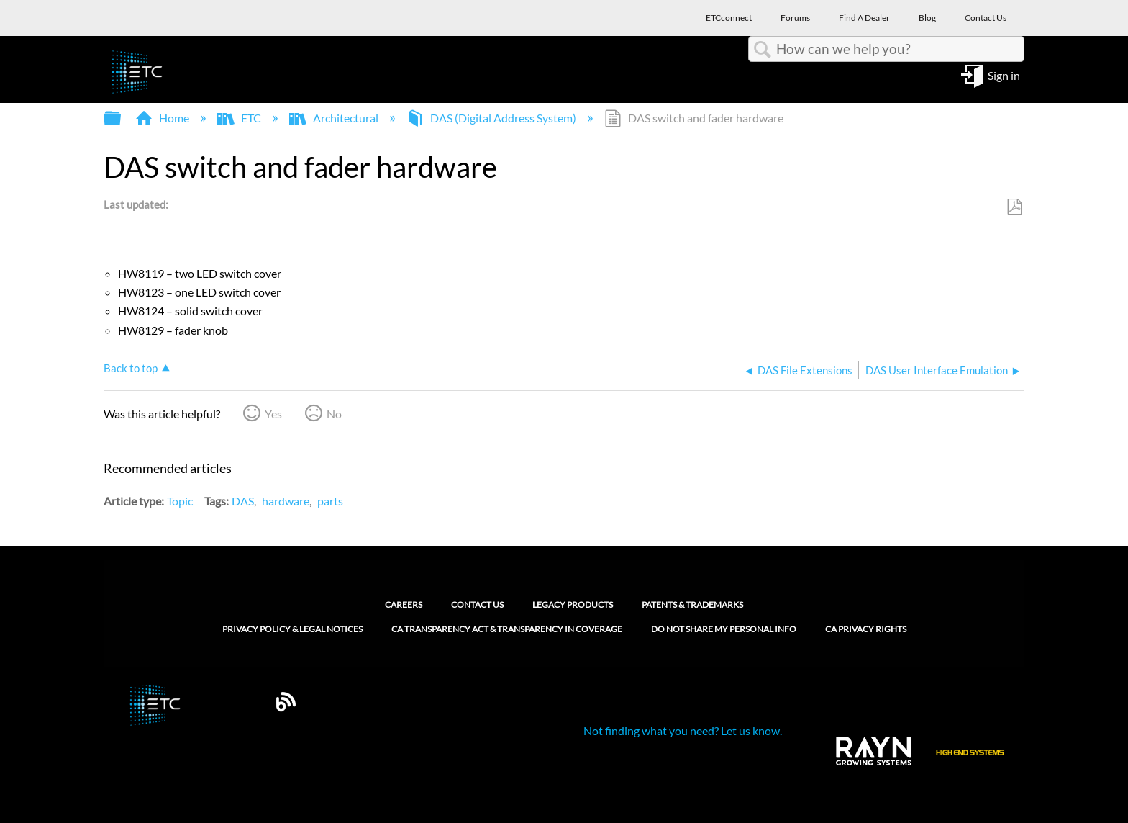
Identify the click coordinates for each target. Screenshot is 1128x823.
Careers (403, 604)
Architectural (335, 118)
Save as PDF (1014, 207)
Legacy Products (572, 604)
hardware (285, 501)
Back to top (131, 367)
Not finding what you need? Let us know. (682, 730)
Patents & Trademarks (692, 604)
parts (330, 501)
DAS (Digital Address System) (492, 118)
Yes (273, 414)
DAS (243, 501)
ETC (240, 118)
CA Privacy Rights (865, 629)
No (334, 414)
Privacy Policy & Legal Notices (292, 629)
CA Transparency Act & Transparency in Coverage (506, 629)
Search (762, 49)
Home (163, 118)
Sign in (1004, 74)
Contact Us (477, 604)
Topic (180, 501)
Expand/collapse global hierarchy (121, 118)
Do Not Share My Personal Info (723, 629)
